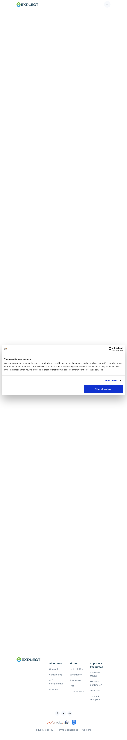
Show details (111, 380)
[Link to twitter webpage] (63, 713)
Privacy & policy (44, 729)
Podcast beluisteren (96, 683)
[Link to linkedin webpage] (57, 713)
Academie (75, 680)
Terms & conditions (67, 729)
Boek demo (76, 674)
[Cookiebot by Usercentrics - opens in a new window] (111, 349)
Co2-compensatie (56, 682)
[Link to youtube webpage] (69, 713)
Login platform (77, 669)
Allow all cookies (103, 389)
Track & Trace (77, 691)
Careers (86, 729)
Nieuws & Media (95, 674)
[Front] (27, 4)
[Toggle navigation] (107, 4)
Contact (53, 669)
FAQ (72, 685)
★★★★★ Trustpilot (95, 698)
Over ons (94, 690)
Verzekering (55, 674)
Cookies (53, 689)
